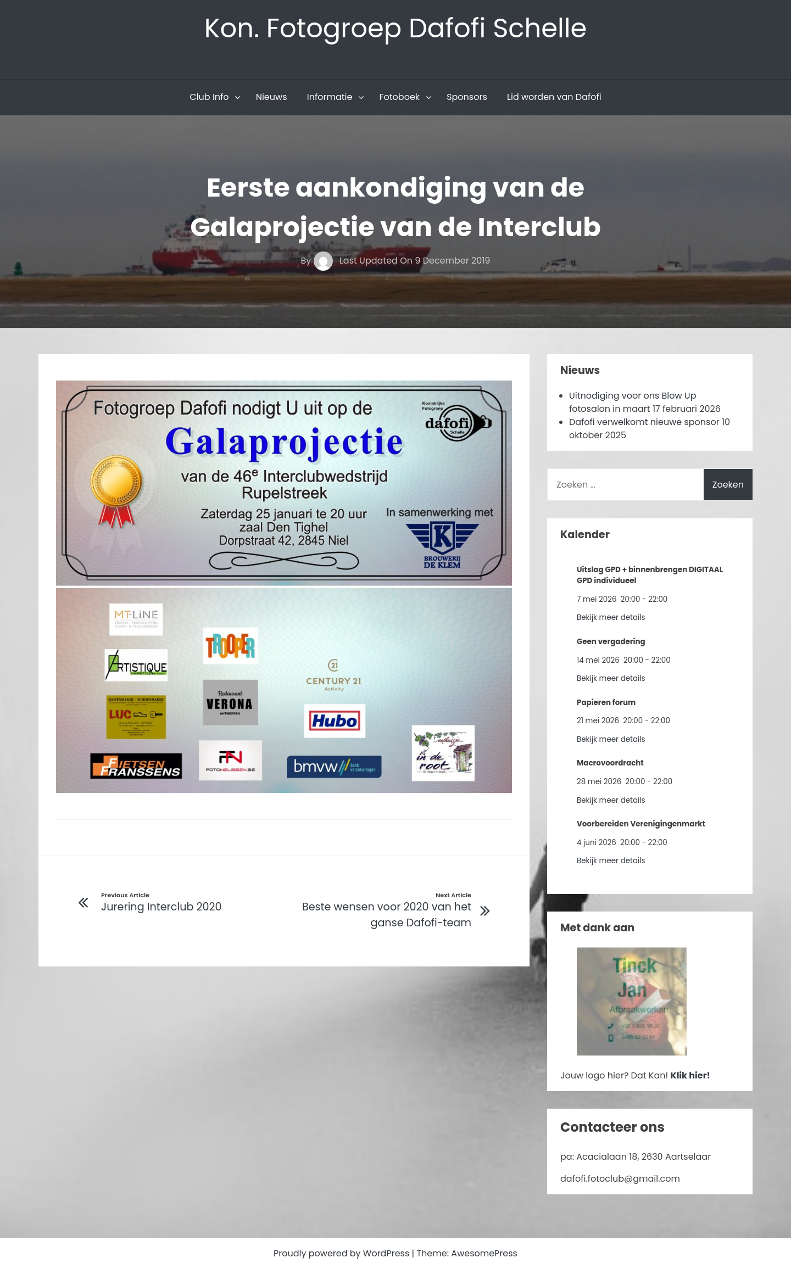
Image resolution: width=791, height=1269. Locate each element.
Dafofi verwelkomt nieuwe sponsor (644, 422)
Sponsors (467, 97)
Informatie (330, 97)
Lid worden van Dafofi (554, 97)
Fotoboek (399, 97)
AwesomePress (484, 1253)
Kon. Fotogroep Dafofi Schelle (395, 28)
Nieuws (271, 97)
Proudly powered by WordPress (343, 1253)
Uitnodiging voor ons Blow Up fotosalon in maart (633, 402)
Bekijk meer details (611, 617)
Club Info (209, 97)
